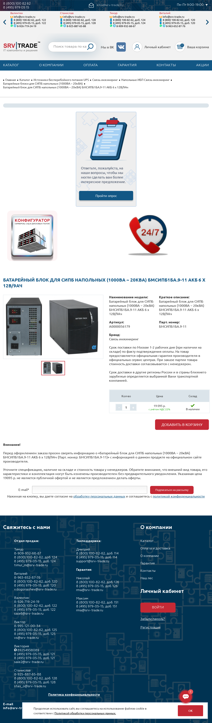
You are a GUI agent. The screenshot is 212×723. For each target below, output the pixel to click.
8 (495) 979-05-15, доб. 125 (34, 633)
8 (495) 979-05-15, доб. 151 (96, 606)
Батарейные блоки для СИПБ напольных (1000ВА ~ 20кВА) (43, 83)
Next (207, 22)
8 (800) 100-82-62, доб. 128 (79, 20)
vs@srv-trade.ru (26, 637)
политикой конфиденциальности (179, 496)
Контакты (166, 65)
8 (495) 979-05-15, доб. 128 (79, 23)
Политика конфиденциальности (74, 694)
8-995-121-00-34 (27, 626)
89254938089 (28, 650)
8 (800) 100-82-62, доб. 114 (97, 553)
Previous (4, 22)
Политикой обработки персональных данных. (85, 713)
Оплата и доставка (155, 548)
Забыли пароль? (152, 619)
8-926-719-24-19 (26, 26)
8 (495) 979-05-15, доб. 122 (30, 23)
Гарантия (127, 65)
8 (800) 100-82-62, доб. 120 (179, 20)
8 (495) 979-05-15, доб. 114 (96, 557)
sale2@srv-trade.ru (28, 662)
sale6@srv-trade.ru (28, 613)
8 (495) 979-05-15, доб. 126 (97, 586)
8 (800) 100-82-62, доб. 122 (30, 20)
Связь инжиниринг (105, 80)
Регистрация (150, 627)
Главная (10, 80)
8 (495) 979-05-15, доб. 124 (129, 23)
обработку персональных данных (99, 496)
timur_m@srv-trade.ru (31, 565)
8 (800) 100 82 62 (17, 3)
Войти (158, 607)
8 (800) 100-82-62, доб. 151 (97, 602)
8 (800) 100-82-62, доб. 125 (35, 630)
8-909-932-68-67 (126, 26)
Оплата (90, 65)
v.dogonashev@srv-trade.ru (35, 589)
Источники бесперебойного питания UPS (61, 80)
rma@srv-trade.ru (89, 590)
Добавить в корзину (181, 424)
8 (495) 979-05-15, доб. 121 (34, 654)
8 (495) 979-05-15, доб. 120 (179, 23)
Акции (202, 65)
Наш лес (146, 578)
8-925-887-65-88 (76, 26)
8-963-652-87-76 (175, 26)
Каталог (11, 65)
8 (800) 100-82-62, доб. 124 (129, 20)
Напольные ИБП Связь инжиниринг (145, 80)
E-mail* (23, 489)
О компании (51, 65)
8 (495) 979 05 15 (16, 7)
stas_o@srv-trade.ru (30, 686)
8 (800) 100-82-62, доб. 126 (97, 582)
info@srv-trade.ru (24, 16)
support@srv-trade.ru (92, 561)
